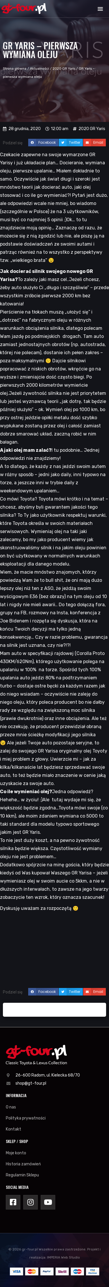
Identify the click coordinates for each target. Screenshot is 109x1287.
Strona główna (14, 68)
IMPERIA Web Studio (63, 1257)
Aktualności (39, 68)
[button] (100, 8)
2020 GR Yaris (64, 68)
